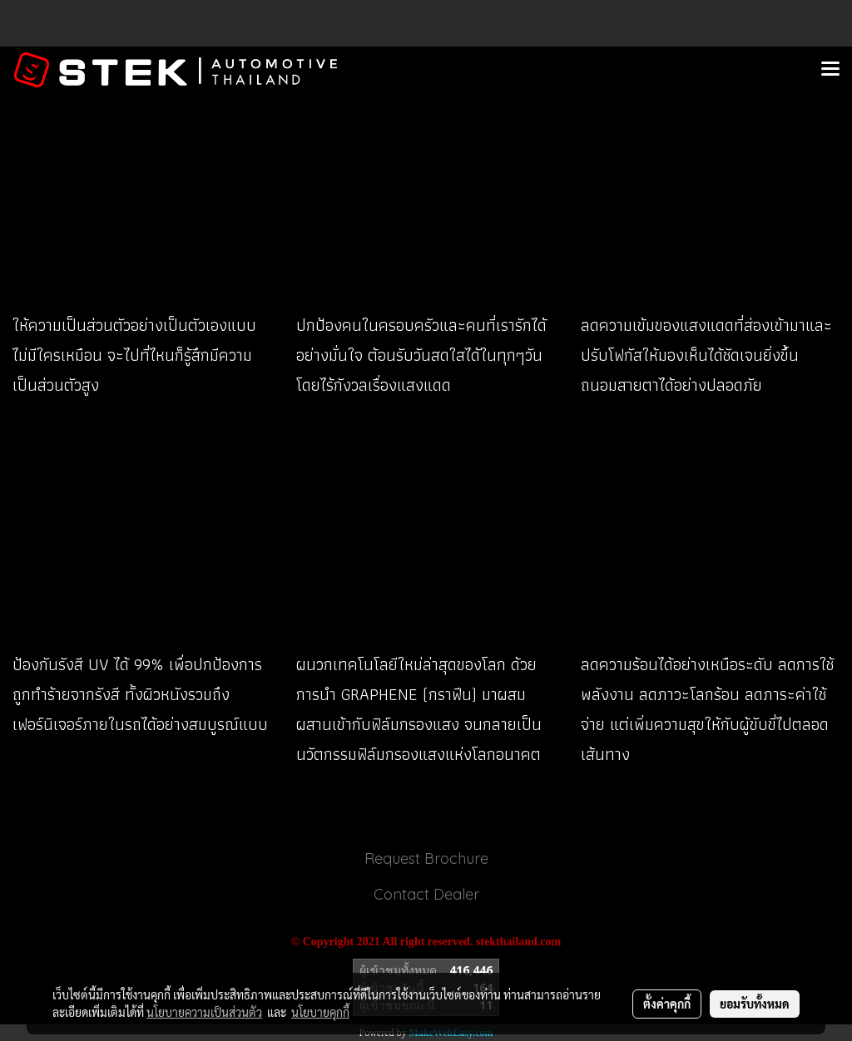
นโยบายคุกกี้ (320, 1011)
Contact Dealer (426, 894)
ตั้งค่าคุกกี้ (667, 1003)
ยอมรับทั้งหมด (755, 1003)
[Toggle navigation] (830, 70)
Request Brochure (426, 858)
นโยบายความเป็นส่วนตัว (204, 1011)
